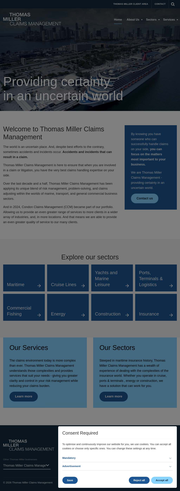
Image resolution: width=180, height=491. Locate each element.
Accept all (162, 480)
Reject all (139, 480)
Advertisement (71, 466)
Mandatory (69, 457)
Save (70, 480)
